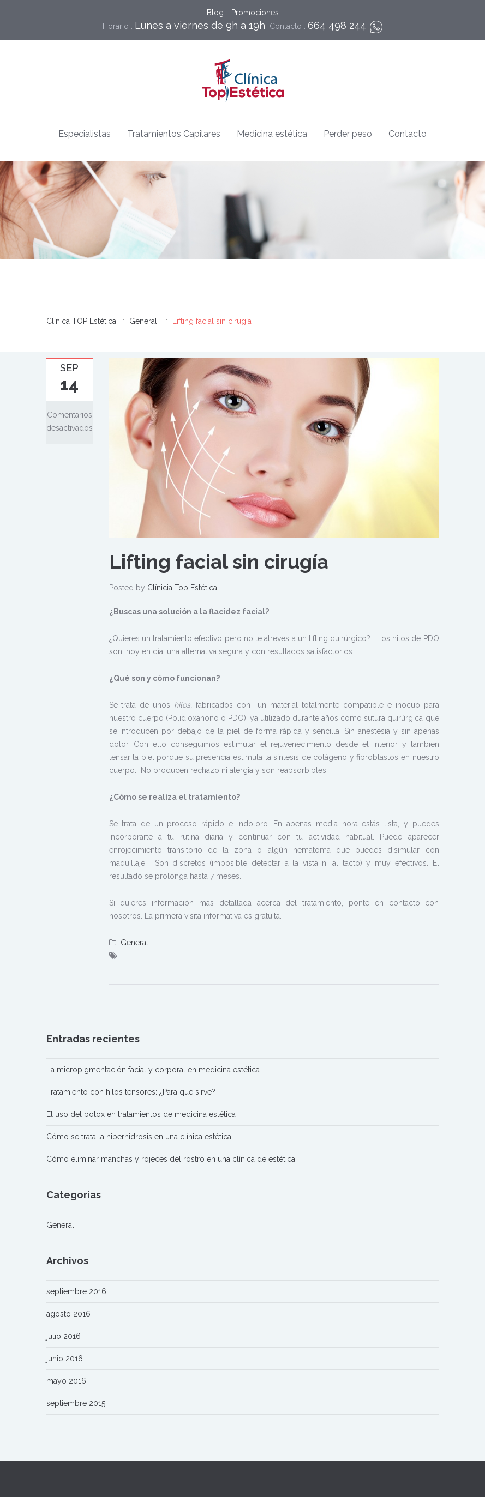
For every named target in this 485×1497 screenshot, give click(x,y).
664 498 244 (337, 25)
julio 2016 (63, 1336)
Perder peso (348, 134)
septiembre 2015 (75, 1403)
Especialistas (84, 134)
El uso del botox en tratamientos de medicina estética (141, 1114)
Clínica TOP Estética (81, 321)
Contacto (407, 134)
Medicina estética (272, 134)
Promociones (255, 12)
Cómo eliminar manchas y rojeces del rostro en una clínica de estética (170, 1159)
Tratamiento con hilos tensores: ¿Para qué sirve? (130, 1092)
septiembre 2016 (76, 1291)
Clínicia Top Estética (182, 587)
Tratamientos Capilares (173, 134)
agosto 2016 (68, 1313)
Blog (215, 12)
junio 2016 (64, 1358)
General (143, 321)
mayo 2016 (66, 1381)
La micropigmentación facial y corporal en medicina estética (153, 1069)
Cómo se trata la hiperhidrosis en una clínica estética (138, 1136)
